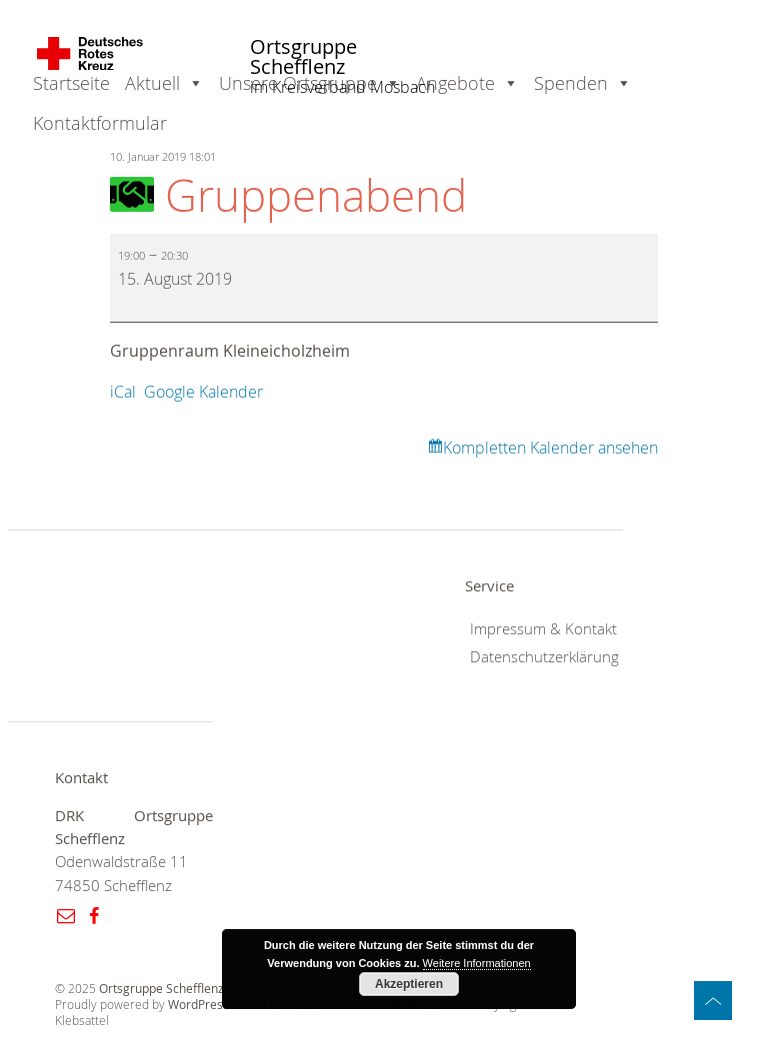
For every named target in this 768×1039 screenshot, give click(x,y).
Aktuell (152, 83)
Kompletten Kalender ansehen (550, 448)
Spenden (571, 83)
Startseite (71, 83)
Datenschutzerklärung (544, 656)
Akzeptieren (409, 984)
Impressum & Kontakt (543, 628)
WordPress (198, 1004)
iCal (123, 392)
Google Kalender (203, 392)
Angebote (455, 83)
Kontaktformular (100, 123)
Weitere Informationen (477, 963)
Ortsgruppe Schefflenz (303, 57)
